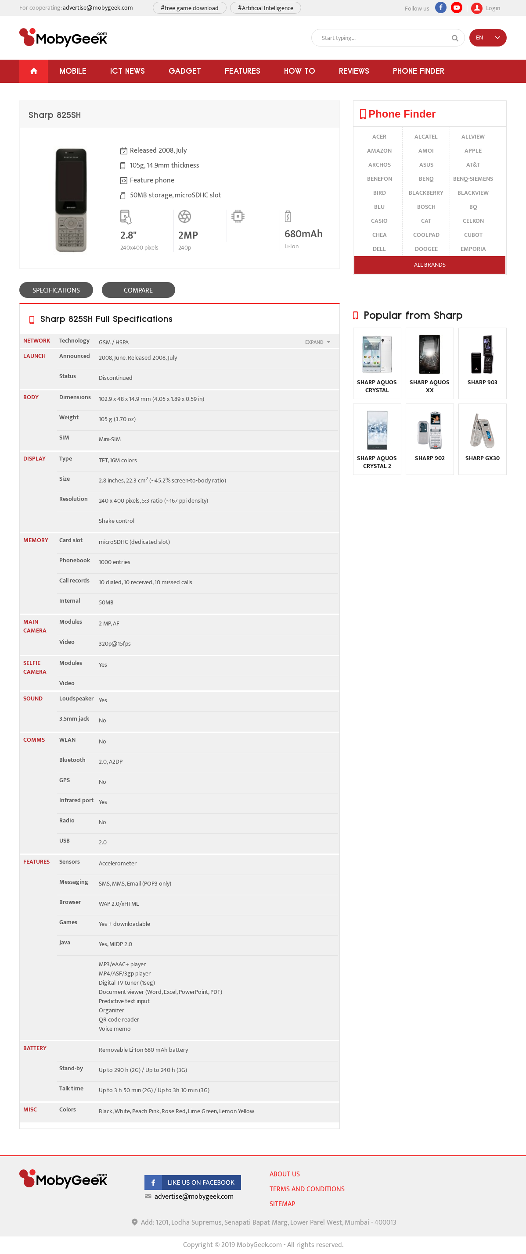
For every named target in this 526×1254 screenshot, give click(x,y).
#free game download (190, 8)
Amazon (379, 151)
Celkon (473, 221)
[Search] (455, 38)
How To (299, 70)
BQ (473, 207)
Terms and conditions (307, 1189)
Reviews (354, 70)
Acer (379, 137)
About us (285, 1174)
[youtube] (456, 7)
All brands (430, 265)
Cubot (473, 235)
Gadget (185, 70)
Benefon (379, 179)
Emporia (473, 249)
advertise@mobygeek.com (98, 8)
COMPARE (138, 291)
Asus (426, 165)
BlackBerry (426, 193)
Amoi (426, 151)
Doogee (426, 249)
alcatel (426, 137)
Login (485, 7)
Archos (379, 165)
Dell (379, 249)
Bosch (426, 207)
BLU (379, 207)
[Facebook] (441, 7)
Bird (379, 193)
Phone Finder (418, 70)
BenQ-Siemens (473, 179)
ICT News (127, 70)
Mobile (73, 70)
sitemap (282, 1204)
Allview (473, 137)
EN (479, 37)
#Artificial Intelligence (265, 8)
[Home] (33, 71)
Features (242, 70)
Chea (379, 235)
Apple (473, 151)
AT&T (473, 165)
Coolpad (426, 235)
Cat (426, 221)
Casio (379, 221)
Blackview (473, 193)
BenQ (426, 179)
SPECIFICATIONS (56, 291)
